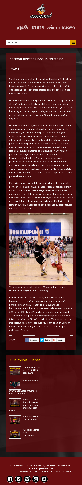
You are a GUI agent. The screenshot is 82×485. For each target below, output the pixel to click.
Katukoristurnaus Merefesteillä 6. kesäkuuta (31, 370)
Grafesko (65, 471)
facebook (31, 340)
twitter (45, 340)
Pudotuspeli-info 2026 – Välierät (31, 418)
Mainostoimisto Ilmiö (35, 471)
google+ (58, 340)
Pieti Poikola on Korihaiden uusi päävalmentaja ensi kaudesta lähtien (23, 405)
